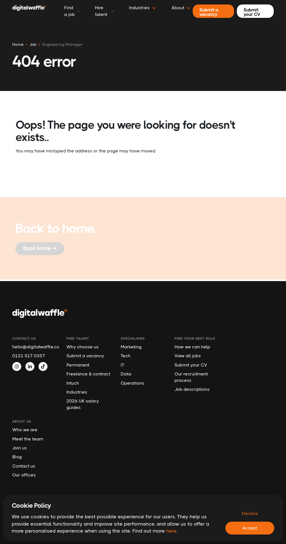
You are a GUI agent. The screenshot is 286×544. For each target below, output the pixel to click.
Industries (76, 392)
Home (18, 44)
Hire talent (104, 11)
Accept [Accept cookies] (249, 528)
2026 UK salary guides (82, 404)
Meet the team (27, 439)
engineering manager (62, 44)
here (171, 531)
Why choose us (82, 346)
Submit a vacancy (85, 355)
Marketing (131, 346)
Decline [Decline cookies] (250, 513)
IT (122, 365)
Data (126, 374)
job (33, 44)
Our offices (24, 475)
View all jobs (188, 355)
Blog (17, 456)
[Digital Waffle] (29, 11)
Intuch (72, 383)
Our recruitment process (191, 377)
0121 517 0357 (28, 355)
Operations (132, 383)
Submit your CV (191, 365)
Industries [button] (142, 7)
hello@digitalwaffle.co (35, 346)
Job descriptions (192, 389)
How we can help (192, 346)
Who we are (24, 429)
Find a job (71, 11)
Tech (125, 355)
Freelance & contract (88, 374)
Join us (19, 447)
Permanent (77, 365)
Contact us (23, 466)
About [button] (180, 7)
